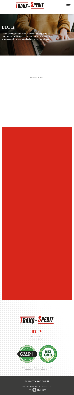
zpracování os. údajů (37, 381)
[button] (68, 5)
